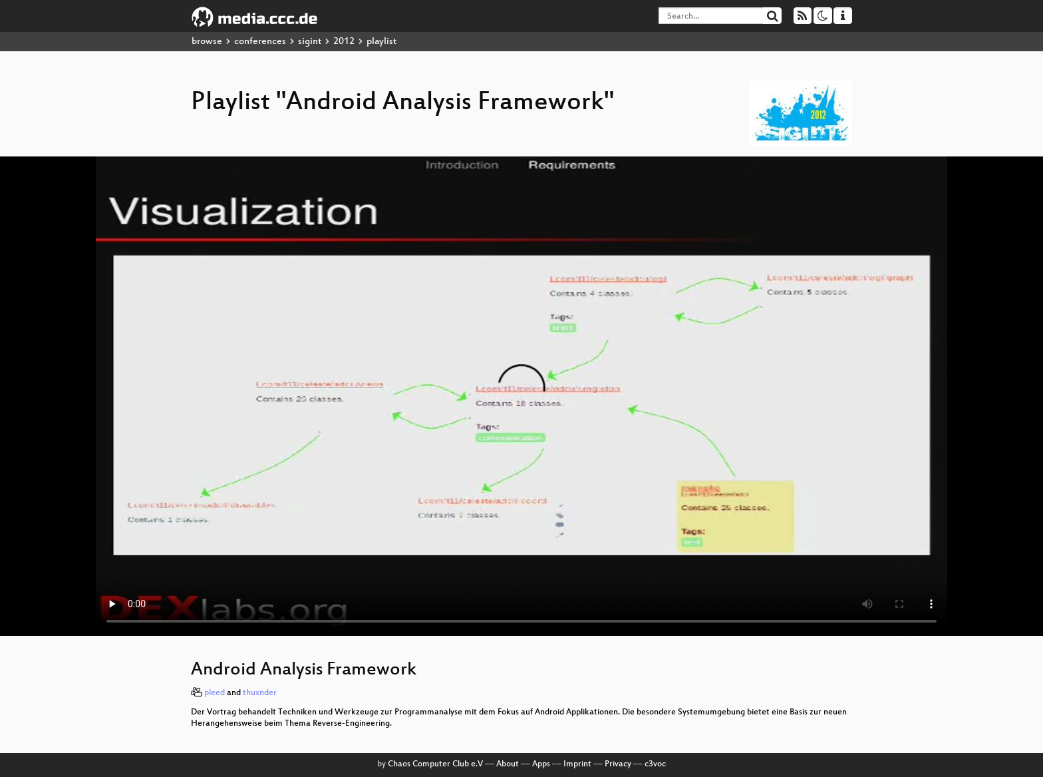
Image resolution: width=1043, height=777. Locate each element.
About (507, 764)
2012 (344, 41)
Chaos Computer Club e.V (435, 764)
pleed (214, 693)
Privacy (618, 764)
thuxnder (260, 693)
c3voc (655, 764)
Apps (541, 764)
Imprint (577, 764)
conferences (260, 41)
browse (207, 41)
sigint (309, 41)
